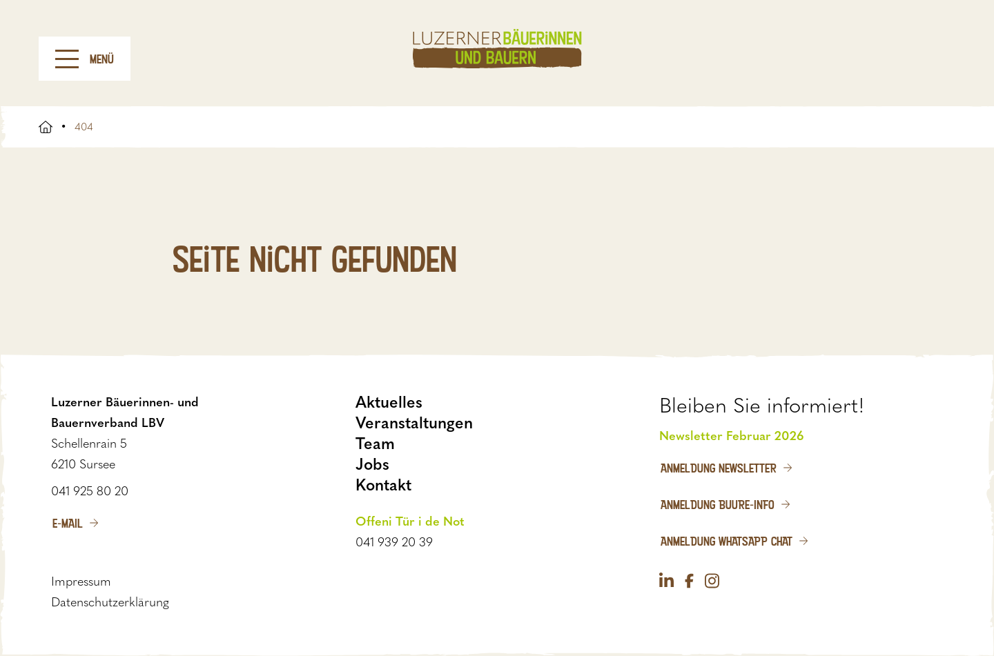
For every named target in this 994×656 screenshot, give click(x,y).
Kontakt (383, 485)
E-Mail (67, 522)
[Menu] (67, 59)
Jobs (372, 464)
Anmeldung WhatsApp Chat (726, 540)
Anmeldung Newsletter (719, 467)
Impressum (81, 581)
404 (84, 127)
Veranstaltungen (414, 423)
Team (375, 443)
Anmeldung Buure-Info (717, 504)
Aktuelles (388, 402)
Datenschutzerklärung (110, 602)
